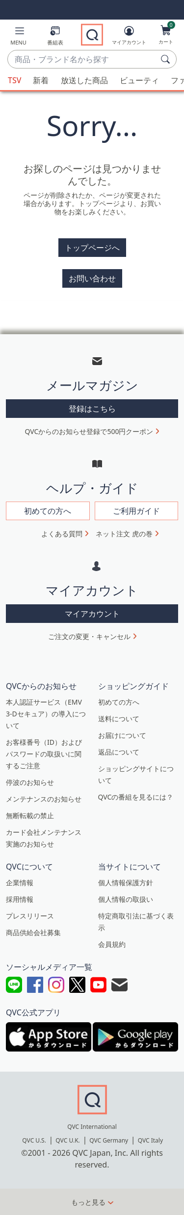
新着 (41, 80)
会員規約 (112, 944)
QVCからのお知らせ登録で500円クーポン (89, 431)
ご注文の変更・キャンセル (89, 636)
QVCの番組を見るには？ (136, 797)
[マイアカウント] (129, 37)
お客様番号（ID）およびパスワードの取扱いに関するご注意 (44, 753)
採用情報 (19, 899)
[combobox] (82, 59)
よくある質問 (61, 533)
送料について (118, 718)
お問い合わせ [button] (92, 278)
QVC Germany (108, 1140)
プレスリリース (30, 915)
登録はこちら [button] (92, 408)
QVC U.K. (67, 1140)
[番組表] (55, 37)
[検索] (167, 59)
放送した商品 (84, 80)
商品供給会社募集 (33, 932)
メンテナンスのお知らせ (43, 798)
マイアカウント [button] (92, 613)
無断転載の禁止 (30, 815)
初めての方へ (118, 702)
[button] (18, 37)
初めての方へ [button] (47, 510)
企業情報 (19, 882)
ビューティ (139, 80)
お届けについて (122, 735)
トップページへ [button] (92, 247)
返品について (118, 752)
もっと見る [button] (88, 1202)
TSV (14, 80)
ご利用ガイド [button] (136, 510)
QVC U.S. (34, 1140)
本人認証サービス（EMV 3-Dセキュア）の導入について (46, 713)
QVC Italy (150, 1140)
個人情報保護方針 (125, 882)
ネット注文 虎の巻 (124, 533)
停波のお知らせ (30, 782)
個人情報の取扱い (125, 899)
